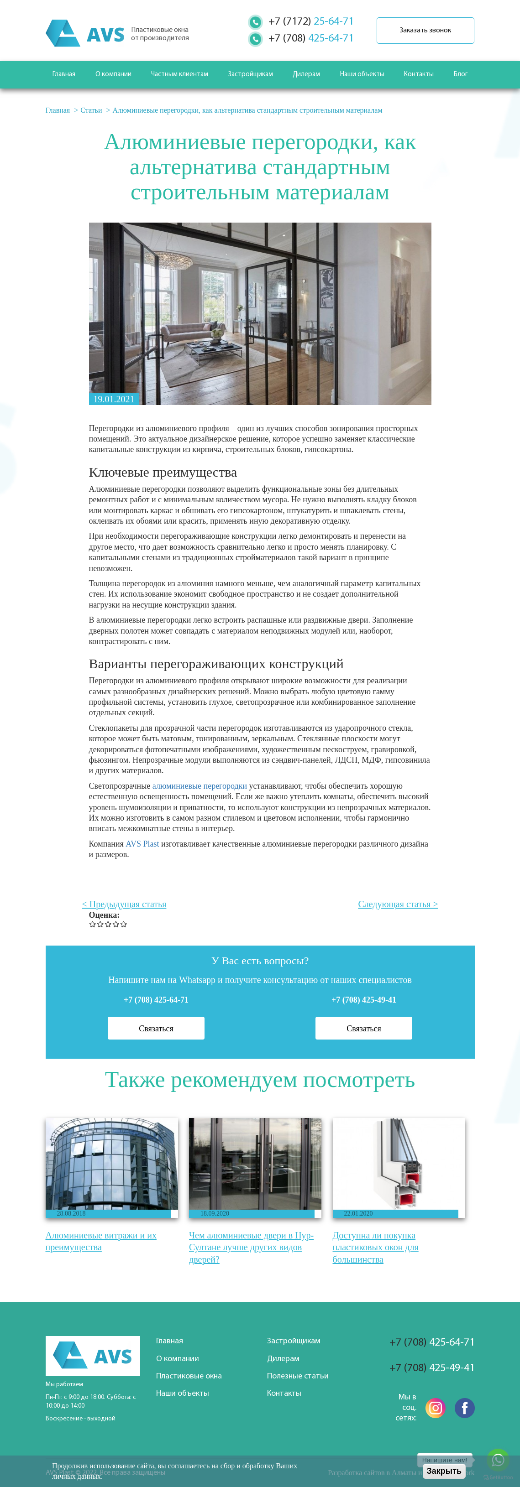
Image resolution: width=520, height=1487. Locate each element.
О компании (113, 74)
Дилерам (306, 74)
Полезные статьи (298, 1376)
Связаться (156, 1028)
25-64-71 (311, 21)
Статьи (91, 110)
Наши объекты (362, 74)
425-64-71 (311, 38)
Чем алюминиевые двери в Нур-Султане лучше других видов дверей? (251, 1247)
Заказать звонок (425, 30)
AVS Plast (143, 843)
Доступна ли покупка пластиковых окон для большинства (376, 1247)
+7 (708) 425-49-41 (363, 999)
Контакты (419, 74)
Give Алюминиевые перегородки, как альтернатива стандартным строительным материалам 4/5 (116, 923)
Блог (460, 74)
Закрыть (444, 1471)
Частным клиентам (179, 74)
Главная (64, 74)
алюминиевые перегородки (199, 785)
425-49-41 (432, 1368)
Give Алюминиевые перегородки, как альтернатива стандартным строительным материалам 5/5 (124, 923)
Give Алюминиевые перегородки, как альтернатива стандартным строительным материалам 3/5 (108, 923)
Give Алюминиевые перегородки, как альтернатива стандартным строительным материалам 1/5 (93, 923)
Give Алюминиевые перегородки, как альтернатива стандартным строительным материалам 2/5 (101, 923)
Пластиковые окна (189, 1376)
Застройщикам (250, 74)
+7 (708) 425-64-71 (156, 999)
